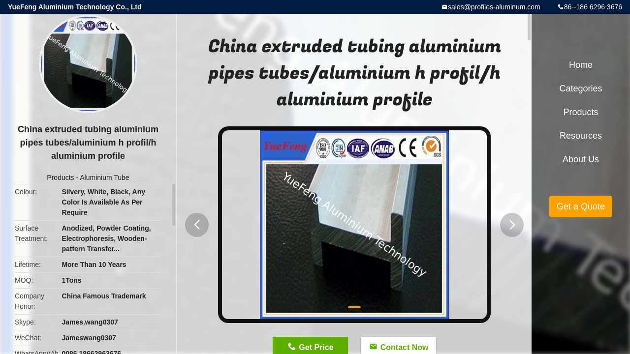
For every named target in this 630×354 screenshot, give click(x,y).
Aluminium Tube (104, 177)
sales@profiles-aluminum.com (494, 7)
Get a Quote (581, 206)
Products (60, 177)
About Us (581, 159)
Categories (580, 88)
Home (581, 65)
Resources (581, 136)
